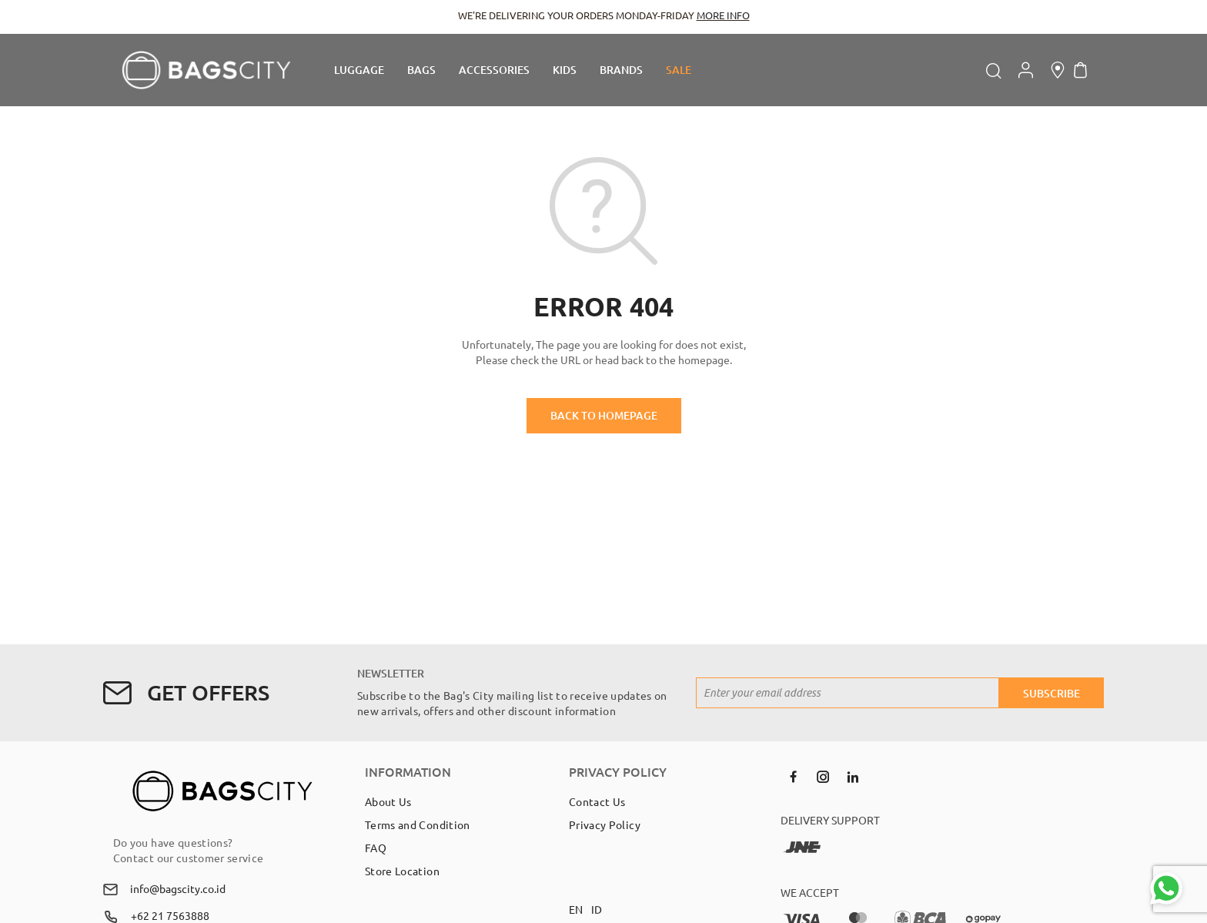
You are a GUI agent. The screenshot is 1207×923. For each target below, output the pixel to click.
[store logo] (206, 70)
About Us (388, 801)
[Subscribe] (1051, 692)
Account (1026, 70)
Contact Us (597, 801)
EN (576, 909)
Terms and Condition (417, 824)
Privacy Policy (604, 824)
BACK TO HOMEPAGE (603, 415)
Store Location (402, 871)
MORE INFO (723, 15)
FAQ (375, 847)
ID (597, 909)
